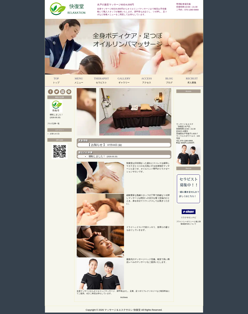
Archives (124, 297)
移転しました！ (103, 156)
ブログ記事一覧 (53, 123)
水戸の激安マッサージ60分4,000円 (115, 4)
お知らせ (53, 134)
